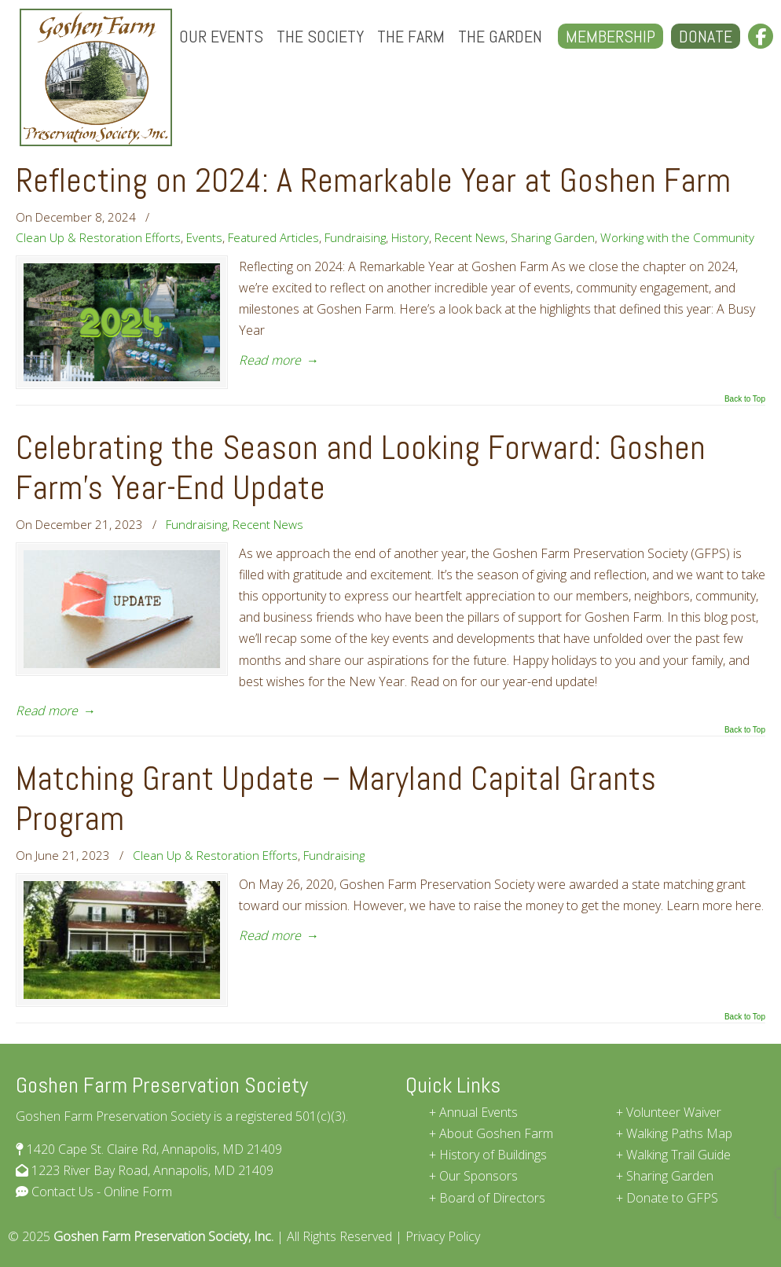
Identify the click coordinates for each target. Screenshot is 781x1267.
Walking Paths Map (679, 1133)
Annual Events (478, 1112)
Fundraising (355, 237)
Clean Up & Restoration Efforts (98, 237)
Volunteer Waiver (673, 1112)
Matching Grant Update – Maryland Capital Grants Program (336, 798)
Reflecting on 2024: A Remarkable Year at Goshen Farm (373, 180)
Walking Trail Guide (678, 1154)
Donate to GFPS (672, 1197)
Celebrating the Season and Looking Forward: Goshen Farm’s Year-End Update (361, 467)
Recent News (469, 237)
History (410, 237)
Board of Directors (492, 1197)
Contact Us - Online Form (100, 1191)
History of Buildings (493, 1154)
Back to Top (744, 399)
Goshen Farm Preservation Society (96, 77)
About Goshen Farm (496, 1133)
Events (204, 237)
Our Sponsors (478, 1175)
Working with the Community (677, 237)
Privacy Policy (442, 1236)
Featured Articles (273, 237)
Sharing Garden (553, 237)
